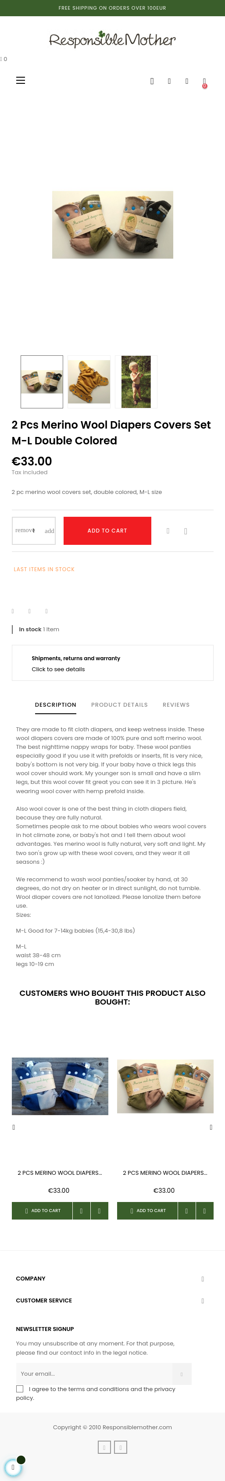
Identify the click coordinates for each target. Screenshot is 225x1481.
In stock (30, 629)
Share (18, 611)
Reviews (176, 705)
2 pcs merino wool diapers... (60, 1173)
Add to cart (108, 530)
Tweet (35, 611)
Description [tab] (56, 705)
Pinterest (51, 611)
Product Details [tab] (119, 705)
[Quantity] (34, 531)
